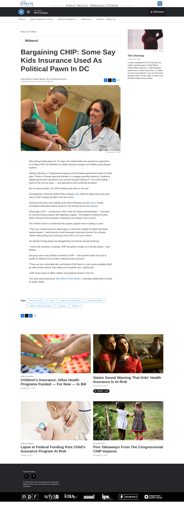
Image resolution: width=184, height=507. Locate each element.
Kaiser (93, 208)
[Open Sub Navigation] (27, 25)
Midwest (31, 46)
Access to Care (99, 449)
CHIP (52, 306)
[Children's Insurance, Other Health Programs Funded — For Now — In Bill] (56, 359)
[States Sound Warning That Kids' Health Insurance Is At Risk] (128, 359)
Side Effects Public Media (68, 284)
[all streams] (157, 17)
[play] (21, 17)
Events (100, 25)
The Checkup (136, 60)
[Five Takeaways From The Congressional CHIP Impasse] (128, 426)
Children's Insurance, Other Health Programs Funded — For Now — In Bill (53, 387)
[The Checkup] (145, 45)
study (76, 199)
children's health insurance (40, 311)
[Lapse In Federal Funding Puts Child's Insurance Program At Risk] (56, 426)
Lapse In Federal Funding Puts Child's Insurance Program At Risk (53, 454)
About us (111, 25)
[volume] (28, 17)
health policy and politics (71, 306)
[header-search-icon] (161, 6)
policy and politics (95, 306)
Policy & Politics (28, 37)
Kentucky (62, 311)
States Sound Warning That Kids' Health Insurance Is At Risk (127, 385)
